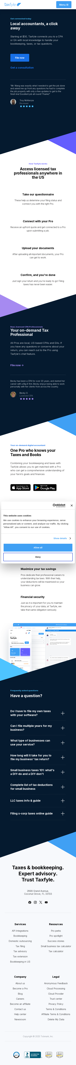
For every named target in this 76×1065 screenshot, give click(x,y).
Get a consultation (22, 67)
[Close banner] (72, 506)
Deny (38, 557)
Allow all (38, 547)
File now (19, 57)
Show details (60, 538)
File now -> (17, 365)
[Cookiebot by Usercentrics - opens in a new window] (52, 505)
